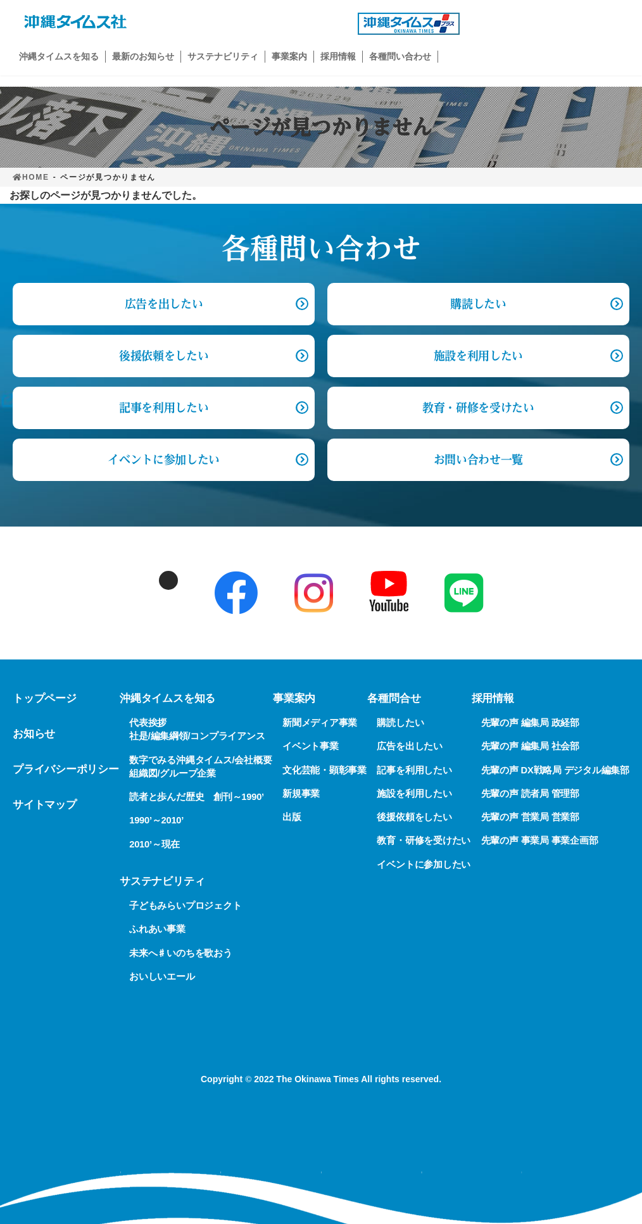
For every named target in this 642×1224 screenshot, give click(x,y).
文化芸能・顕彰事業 (324, 770)
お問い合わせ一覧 (478, 459)
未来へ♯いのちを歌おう (180, 952)
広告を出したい (409, 746)
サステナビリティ (162, 881)
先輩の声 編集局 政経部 (530, 723)
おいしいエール (161, 976)
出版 (291, 817)
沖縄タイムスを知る (167, 698)
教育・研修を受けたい (478, 407)
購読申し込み (550, 23)
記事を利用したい (163, 407)
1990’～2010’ (156, 820)
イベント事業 (310, 746)
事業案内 (294, 698)
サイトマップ (45, 805)
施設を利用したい (478, 355)
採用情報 (493, 698)
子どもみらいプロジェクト (185, 906)
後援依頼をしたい (163, 355)
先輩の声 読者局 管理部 (530, 794)
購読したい (478, 303)
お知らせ (34, 734)
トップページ (45, 698)
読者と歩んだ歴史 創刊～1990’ (196, 797)
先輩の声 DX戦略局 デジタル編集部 (555, 770)
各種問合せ (393, 698)
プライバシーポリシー (66, 769)
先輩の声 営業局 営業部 (530, 817)
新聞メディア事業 (319, 723)
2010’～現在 (154, 844)
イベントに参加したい (164, 459)
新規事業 (301, 794)
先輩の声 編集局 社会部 (530, 746)
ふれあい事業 (157, 929)
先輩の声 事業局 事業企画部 (539, 840)
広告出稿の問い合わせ (266, 23)
